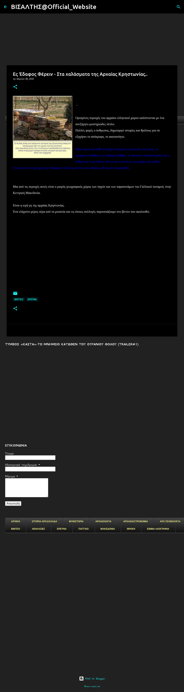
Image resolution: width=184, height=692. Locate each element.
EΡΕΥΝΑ (32, 299)
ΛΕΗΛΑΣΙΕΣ (38, 529)
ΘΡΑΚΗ (131, 529)
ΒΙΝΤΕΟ (18, 299)
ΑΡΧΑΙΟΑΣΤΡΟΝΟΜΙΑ (135, 521)
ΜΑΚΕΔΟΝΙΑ (108, 529)
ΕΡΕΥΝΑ (61, 529)
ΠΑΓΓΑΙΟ (84, 529)
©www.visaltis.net (92, 686)
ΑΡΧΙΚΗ (15, 521)
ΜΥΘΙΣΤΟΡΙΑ (76, 521)
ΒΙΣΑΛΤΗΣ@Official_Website (53, 6)
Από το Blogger (92, 678)
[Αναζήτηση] (102, 7)
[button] (15, 87)
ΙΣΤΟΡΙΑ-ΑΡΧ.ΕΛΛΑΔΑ (44, 521)
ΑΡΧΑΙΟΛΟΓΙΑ (103, 521)
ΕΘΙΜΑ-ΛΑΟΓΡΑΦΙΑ (158, 529)
